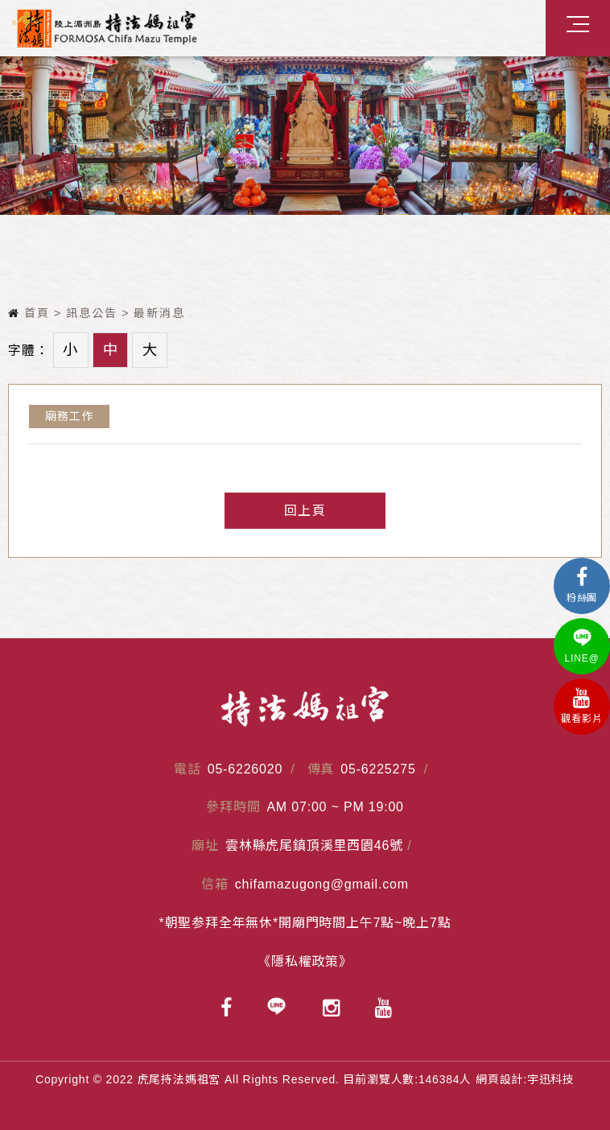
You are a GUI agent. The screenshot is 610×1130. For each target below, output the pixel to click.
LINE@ (582, 646)
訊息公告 (91, 313)
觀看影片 (582, 706)
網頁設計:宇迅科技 (525, 1079)
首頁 (29, 313)
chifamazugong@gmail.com (322, 884)
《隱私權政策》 (305, 961)
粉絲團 (582, 585)
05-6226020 (245, 769)
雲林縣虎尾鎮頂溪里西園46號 (314, 845)
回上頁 (305, 511)
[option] (305, 135)
